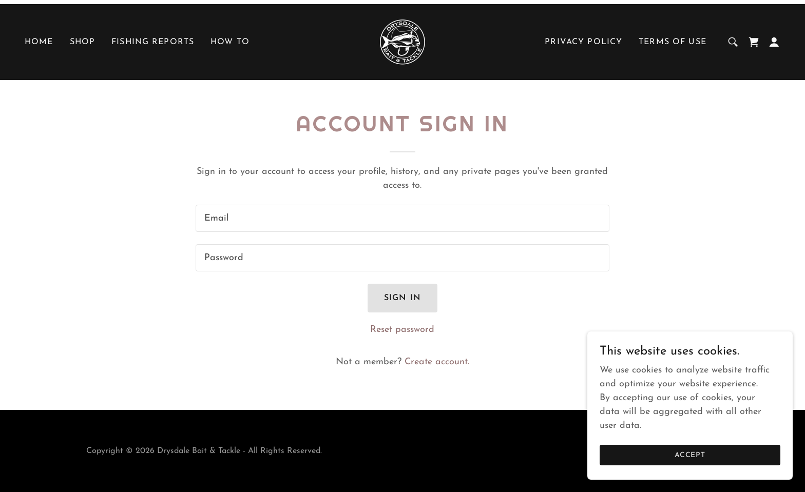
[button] (774, 42)
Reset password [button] (402, 329)
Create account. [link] (437, 362)
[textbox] (402, 218)
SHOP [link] (82, 42)
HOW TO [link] (230, 42)
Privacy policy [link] (583, 42)
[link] (402, 41)
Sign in (402, 298)
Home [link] (39, 42)
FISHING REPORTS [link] (152, 42)
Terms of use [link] (672, 42)
